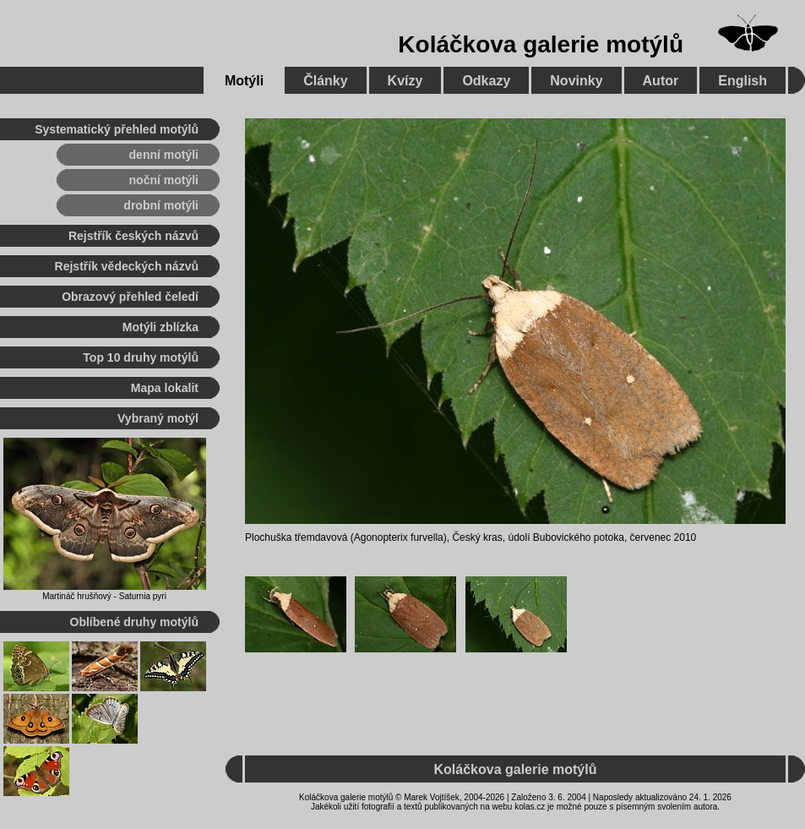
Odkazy (486, 81)
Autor (661, 81)
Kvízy (405, 81)
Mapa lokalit (165, 388)
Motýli (244, 81)
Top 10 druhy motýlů (141, 357)
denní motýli (164, 154)
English (742, 81)
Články (325, 81)
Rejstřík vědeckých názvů (127, 266)
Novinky (576, 81)
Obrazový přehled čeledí (130, 296)
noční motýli (164, 180)
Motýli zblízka (160, 327)
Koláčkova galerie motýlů (540, 44)
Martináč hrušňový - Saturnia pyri (104, 596)
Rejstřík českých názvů (133, 236)
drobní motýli (161, 205)
